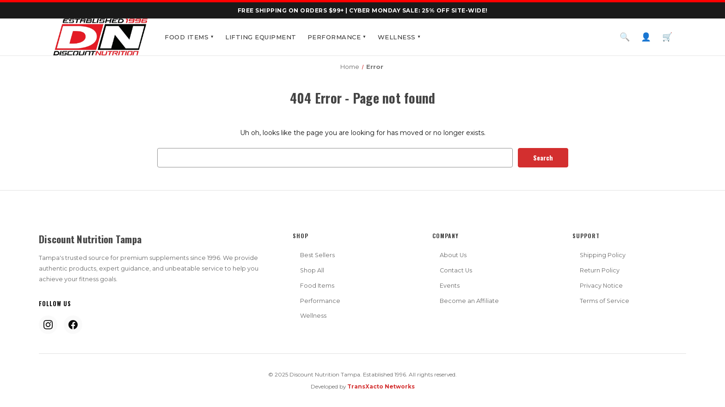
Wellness (399, 37)
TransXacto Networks (381, 386)
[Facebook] (73, 324)
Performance (337, 37)
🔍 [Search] (625, 37)
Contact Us (456, 270)
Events (450, 285)
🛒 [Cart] (667, 37)
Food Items (189, 37)
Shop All (312, 270)
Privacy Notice (601, 285)
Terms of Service (604, 300)
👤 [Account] (646, 37)
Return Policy (600, 270)
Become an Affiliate (469, 300)
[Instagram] (48, 324)
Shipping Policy (603, 255)
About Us (453, 255)
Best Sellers (317, 255)
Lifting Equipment (260, 37)
